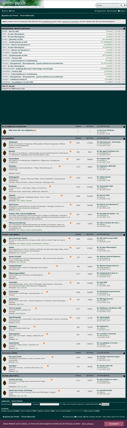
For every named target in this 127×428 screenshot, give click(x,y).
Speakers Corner (9, 353)
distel (102, 284)
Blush (102, 358)
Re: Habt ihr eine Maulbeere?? (108, 204)
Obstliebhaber (107, 68)
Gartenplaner (104, 153)
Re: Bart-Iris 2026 (103, 195)
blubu (110, 76)
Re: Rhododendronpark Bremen (108, 291)
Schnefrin (103, 215)
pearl (110, 31)
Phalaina (18, 173)
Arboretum (5, 63)
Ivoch (110, 50)
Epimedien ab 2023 (16, 39)
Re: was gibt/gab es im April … (108, 343)
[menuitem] (12, 11)
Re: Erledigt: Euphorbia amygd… (109, 356)
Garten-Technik (15, 256)
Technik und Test (15, 379)
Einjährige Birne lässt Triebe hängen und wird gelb (34, 69)
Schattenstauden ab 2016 (18, 42)
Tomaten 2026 (17, 53)
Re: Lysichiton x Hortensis (106, 334)
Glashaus (12, 166)
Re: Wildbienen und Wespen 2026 (109, 308)
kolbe (18, 287)
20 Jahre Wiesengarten (16, 34)
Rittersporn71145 (77, 411)
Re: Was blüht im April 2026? (107, 238)
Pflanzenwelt (8, 138)
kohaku (109, 79)
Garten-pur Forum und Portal (20, 390)
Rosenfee (103, 293)
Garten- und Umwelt (11, 234)
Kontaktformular (47, 21)
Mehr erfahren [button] (88, 424)
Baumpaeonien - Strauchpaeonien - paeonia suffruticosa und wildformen (36, 63)
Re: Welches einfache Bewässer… (109, 256)
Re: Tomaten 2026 (103, 158)
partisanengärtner (37, 230)
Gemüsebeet (6, 52)
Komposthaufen (15, 266)
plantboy (109, 44)
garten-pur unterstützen (71, 21)
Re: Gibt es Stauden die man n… (109, 223)
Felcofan (103, 300)
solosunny (108, 47)
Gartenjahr (13, 282)
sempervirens (105, 310)
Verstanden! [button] (114, 424)
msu (22, 386)
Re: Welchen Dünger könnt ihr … (109, 266)
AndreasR (18, 147)
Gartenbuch (13, 299)
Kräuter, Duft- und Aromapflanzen (22, 214)
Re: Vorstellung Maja (104, 390)
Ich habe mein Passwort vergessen (72, 404)
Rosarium (13, 186)
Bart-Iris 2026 (14, 31)
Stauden (4, 31)
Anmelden (5, 401)
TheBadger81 (107, 42)
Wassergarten (14, 334)
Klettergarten (14, 177)
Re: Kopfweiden (102, 326)
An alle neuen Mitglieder (105, 130)
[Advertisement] (63, 108)
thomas (18, 322)
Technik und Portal (10, 376)
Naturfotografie (15, 317)
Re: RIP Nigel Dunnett (105, 299)
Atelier (4, 34)
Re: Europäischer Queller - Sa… (108, 213)
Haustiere (12, 366)
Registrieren (17, 401)
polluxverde (104, 319)
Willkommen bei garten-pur (14, 126)
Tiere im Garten (15, 308)
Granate (109, 71)
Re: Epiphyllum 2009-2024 (106, 166)
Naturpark (13, 326)
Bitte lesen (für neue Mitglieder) (21, 130)
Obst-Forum (6, 44)
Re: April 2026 (102, 282)
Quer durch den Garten (18, 238)
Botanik (12, 151)
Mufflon (102, 179)
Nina (18, 200)
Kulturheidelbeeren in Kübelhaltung (24, 61)
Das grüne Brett (15, 357)
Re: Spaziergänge (103, 317)
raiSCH (110, 82)
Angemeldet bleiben (93, 404)
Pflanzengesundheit (8, 68)
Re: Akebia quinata (104, 177)
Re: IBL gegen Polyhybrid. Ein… (108, 151)
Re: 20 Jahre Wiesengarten (106, 247)
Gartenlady (104, 381)
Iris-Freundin (108, 63)
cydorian (18, 210)
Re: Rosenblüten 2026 (105, 186)
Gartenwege (13, 291)
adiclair (109, 52)
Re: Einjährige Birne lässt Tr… (108, 273)
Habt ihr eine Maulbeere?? (20, 45)
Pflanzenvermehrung (17, 223)
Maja (101, 392)
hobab (110, 60)
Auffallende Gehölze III (18, 79)
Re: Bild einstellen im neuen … (108, 379)
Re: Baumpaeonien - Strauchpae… (109, 142)
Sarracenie (104, 335)
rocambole (108, 39)
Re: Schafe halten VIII (104, 366)
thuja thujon (104, 258)
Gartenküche (6, 82)
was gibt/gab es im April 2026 (22, 82)
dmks (102, 328)
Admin (102, 132)
